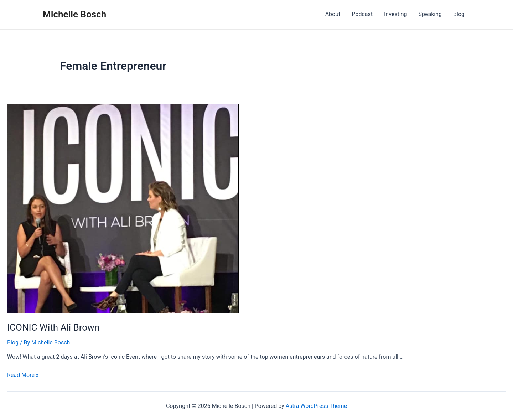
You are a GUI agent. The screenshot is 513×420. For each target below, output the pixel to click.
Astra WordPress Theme (316, 406)
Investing (395, 14)
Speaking (430, 14)
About (333, 14)
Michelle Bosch (74, 14)
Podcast (362, 14)
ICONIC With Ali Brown (53, 327)
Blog (459, 14)
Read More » (22, 375)
